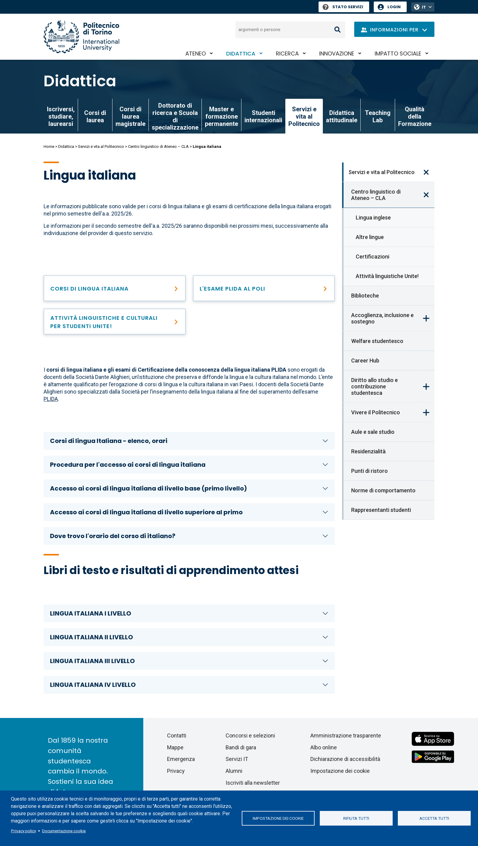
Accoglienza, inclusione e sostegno (382, 318)
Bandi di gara (241, 747)
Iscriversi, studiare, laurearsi (61, 116)
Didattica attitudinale (341, 116)
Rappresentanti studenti (381, 510)
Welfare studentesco (377, 341)
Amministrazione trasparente (345, 735)
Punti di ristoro (369, 471)
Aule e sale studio (372, 432)
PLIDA (51, 399)
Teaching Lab (378, 116)
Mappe (175, 747)
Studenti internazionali (263, 116)
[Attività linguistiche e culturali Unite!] (115, 321)
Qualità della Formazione (414, 116)
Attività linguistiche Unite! (387, 276)
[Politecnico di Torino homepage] (81, 36)
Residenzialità (368, 451)
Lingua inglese (373, 217)
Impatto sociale (398, 53)
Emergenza (181, 759)
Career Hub (365, 360)
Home (49, 146)
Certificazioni (372, 256)
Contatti (176, 735)
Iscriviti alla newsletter (253, 783)
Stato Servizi (343, 7)
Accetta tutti (434, 818)
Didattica (240, 53)
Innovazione (336, 53)
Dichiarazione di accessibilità (345, 759)
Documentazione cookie (64, 830)
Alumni (234, 771)
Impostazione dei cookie (278, 818)
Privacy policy (23, 830)
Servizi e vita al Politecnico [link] (304, 116)
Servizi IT (237, 759)
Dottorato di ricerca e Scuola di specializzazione (175, 116)
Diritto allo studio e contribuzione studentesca (374, 386)
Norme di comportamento (383, 490)
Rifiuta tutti (356, 818)
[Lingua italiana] (115, 288)
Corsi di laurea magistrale (130, 116)
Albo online (323, 747)
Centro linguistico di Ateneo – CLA (158, 146)
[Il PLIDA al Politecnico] (264, 288)
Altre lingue (370, 237)
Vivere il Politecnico (375, 412)
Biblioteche (365, 295)
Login (394, 7)
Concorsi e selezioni (250, 735)
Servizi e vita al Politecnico (101, 146)
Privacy (176, 771)
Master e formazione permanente (221, 116)
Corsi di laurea (95, 116)
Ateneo (195, 53)
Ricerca (287, 53)
